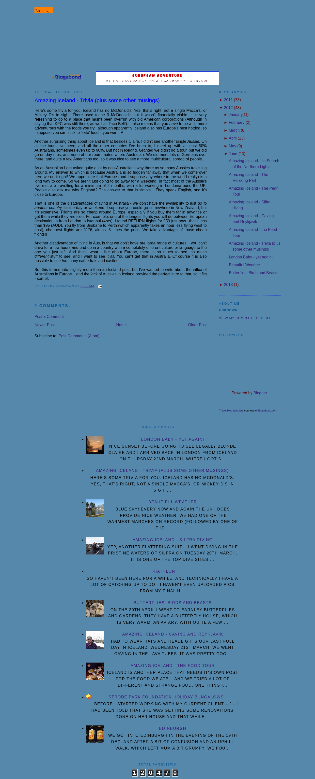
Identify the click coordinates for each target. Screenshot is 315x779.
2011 (228, 100)
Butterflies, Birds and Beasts (253, 273)
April (232, 138)
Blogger (260, 393)
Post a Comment (49, 316)
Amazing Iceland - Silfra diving (173, 540)
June (233, 154)
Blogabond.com (267, 410)
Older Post (197, 325)
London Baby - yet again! (251, 257)
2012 (228, 108)
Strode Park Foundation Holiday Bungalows (166, 697)
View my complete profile (245, 318)
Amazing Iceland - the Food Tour (173, 666)
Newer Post (44, 325)
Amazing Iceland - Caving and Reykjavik (172, 634)
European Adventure (157, 75)
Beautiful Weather (244, 265)
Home (121, 325)
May (232, 146)
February (236, 122)
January (236, 115)
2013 (228, 285)
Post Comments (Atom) (79, 336)
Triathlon (162, 571)
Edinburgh (172, 728)
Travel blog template (231, 410)
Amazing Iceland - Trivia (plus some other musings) (97, 100)
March (234, 130)
